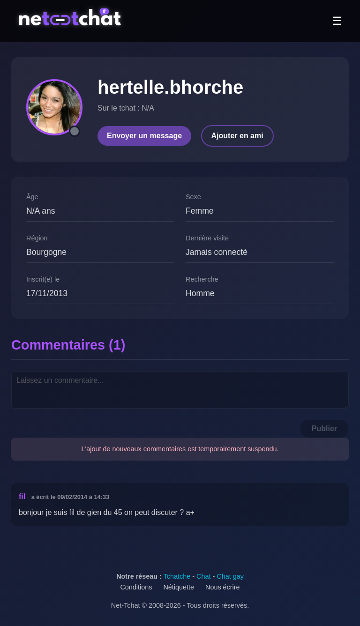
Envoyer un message (144, 136)
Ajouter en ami (237, 136)
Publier (324, 428)
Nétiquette (178, 587)
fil (22, 496)
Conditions (136, 587)
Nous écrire (222, 587)
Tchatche (177, 576)
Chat (203, 576)
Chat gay (230, 576)
